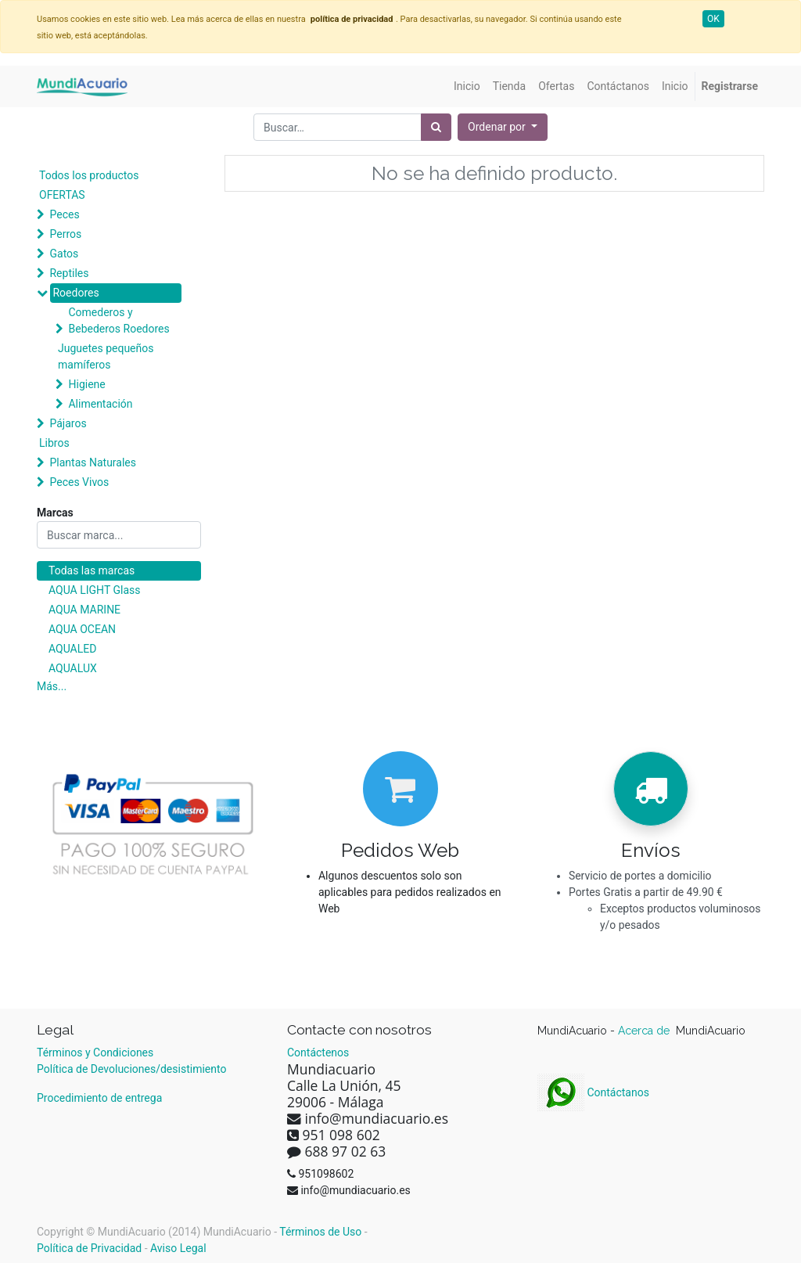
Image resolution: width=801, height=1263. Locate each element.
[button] (503, 127)
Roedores (75, 292)
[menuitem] (467, 86)
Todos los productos (88, 175)
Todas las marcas (91, 570)
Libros (54, 443)
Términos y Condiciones (95, 1052)
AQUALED (72, 648)
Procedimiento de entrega (99, 1098)
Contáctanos (593, 1092)
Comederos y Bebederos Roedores (118, 320)
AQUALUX (72, 668)
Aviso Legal (178, 1248)
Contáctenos (318, 1052)
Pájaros (67, 423)
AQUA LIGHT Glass (94, 590)
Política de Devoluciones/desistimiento (131, 1069)
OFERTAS (62, 195)
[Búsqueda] (436, 127)
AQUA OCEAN (82, 629)
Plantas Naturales (92, 462)
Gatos (63, 253)
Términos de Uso (320, 1231)
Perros (65, 234)
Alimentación (100, 404)
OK (713, 18)
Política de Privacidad (89, 1248)
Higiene (86, 384)
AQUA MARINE (84, 609)
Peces (64, 214)
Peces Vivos (79, 482)
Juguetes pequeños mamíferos (105, 356)
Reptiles (68, 273)
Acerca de (645, 1030)
